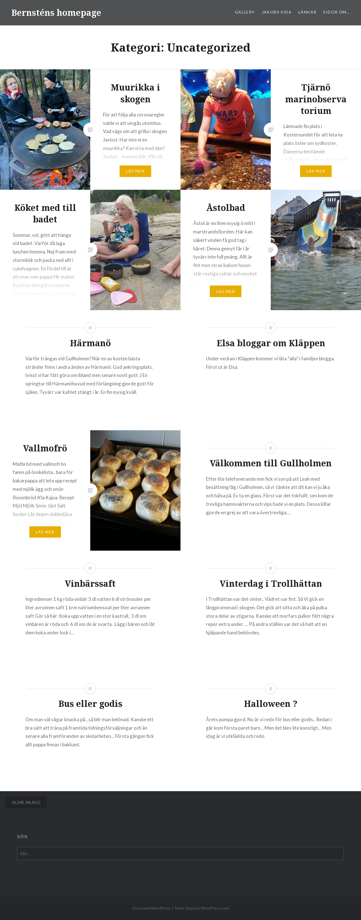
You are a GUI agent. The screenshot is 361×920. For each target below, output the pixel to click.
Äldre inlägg (26, 802)
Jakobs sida (277, 12)
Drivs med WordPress (152, 908)
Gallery (245, 12)
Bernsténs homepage (56, 12)
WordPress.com (215, 908)
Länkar (307, 12)
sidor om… (336, 12)
